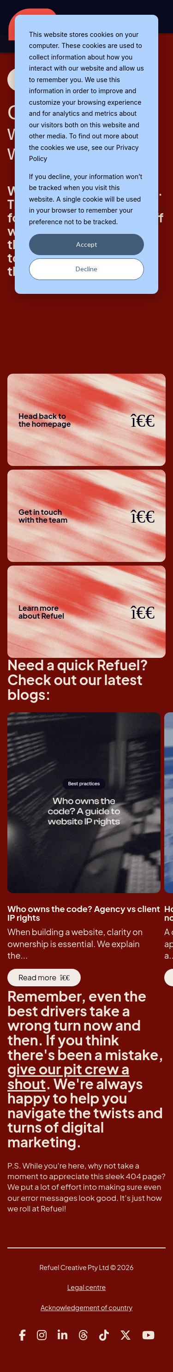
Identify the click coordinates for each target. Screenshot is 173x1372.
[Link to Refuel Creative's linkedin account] (62, 1335)
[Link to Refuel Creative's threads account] (83, 1335)
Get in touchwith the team (86, 516)
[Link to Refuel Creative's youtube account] (148, 1335)
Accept (86, 244)
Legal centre (86, 1287)
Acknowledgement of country (86, 1307)
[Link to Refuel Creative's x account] (125, 1335)
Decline (86, 269)
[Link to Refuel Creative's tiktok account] (104, 1335)
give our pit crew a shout (68, 1076)
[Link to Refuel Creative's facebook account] (22, 1335)
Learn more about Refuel (86, 611)
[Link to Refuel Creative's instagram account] (41, 1335)
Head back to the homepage (86, 420)
